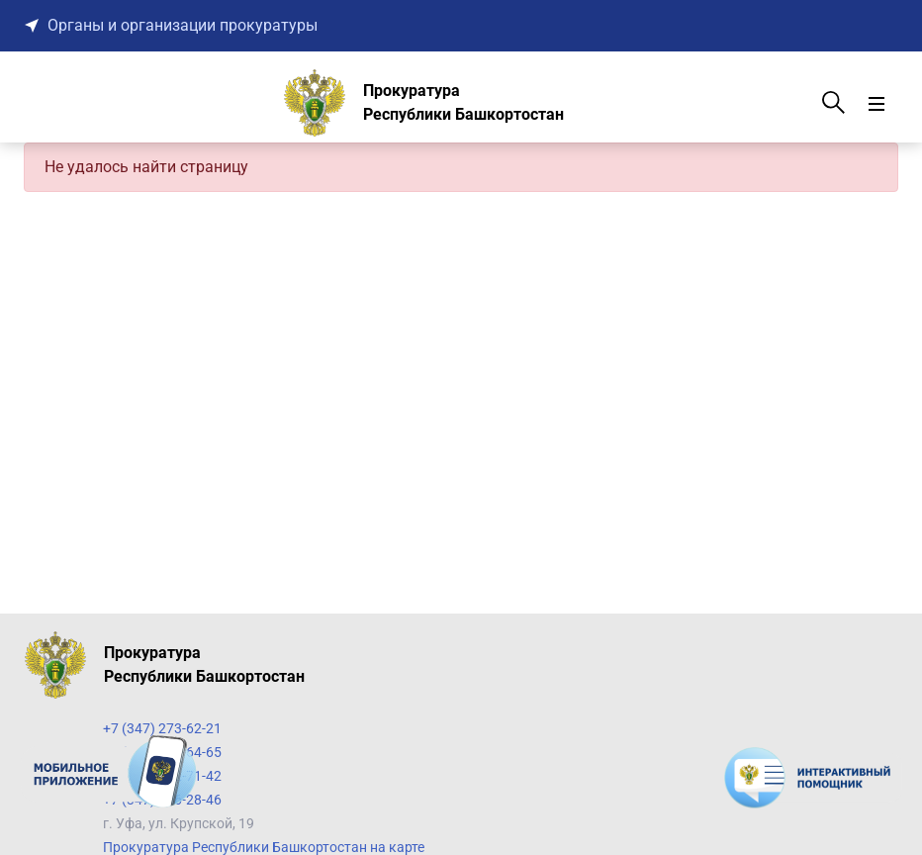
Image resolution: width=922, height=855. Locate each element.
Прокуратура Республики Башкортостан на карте (263, 847)
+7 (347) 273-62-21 (162, 728)
